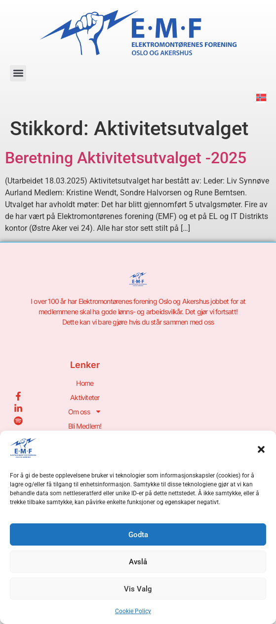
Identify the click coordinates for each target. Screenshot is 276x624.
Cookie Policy (133, 611)
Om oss (85, 411)
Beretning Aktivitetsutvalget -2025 (125, 157)
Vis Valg (138, 589)
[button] (261, 449)
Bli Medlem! (84, 426)
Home (84, 383)
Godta (138, 534)
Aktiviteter (84, 397)
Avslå (138, 561)
